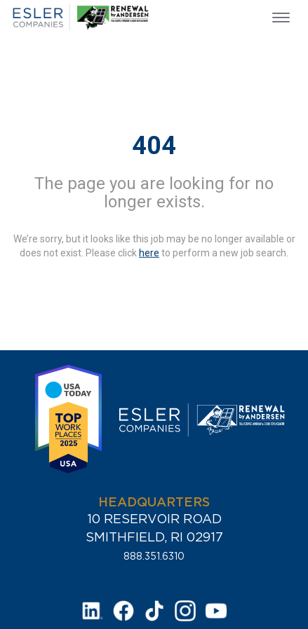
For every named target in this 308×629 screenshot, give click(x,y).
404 (154, 145)
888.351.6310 (154, 556)
